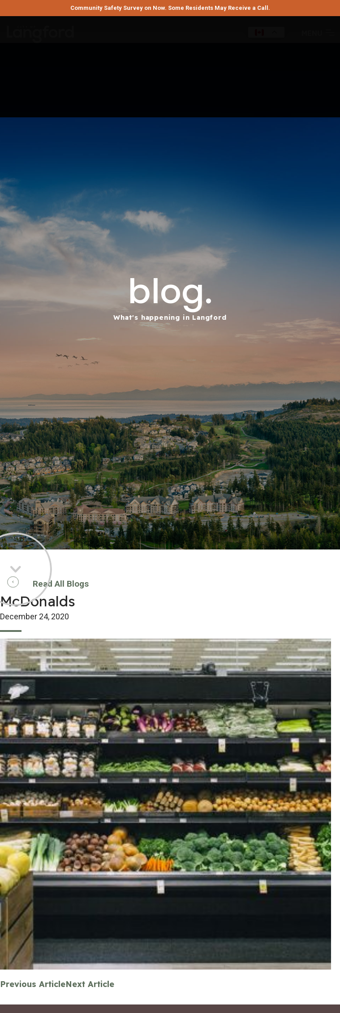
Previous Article (32, 984)
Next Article (89, 984)
